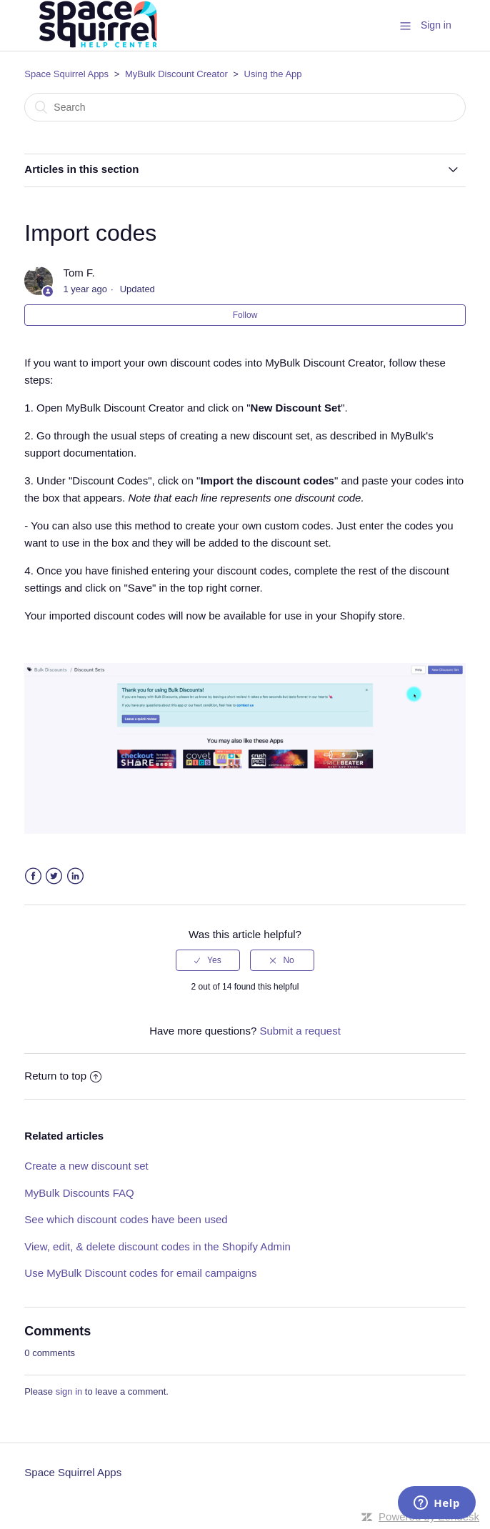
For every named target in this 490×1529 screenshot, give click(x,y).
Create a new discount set (86, 1166)
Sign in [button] (436, 25)
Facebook (33, 876)
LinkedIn (75, 876)
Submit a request (299, 1031)
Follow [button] (245, 315)
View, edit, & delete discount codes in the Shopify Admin (157, 1246)
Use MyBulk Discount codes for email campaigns (140, 1273)
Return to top (62, 1076)
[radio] (208, 960)
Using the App (273, 74)
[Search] (244, 107)
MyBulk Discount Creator (176, 74)
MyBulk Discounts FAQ (79, 1193)
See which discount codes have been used (125, 1219)
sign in (69, 1391)
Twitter (54, 876)
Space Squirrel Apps (66, 74)
